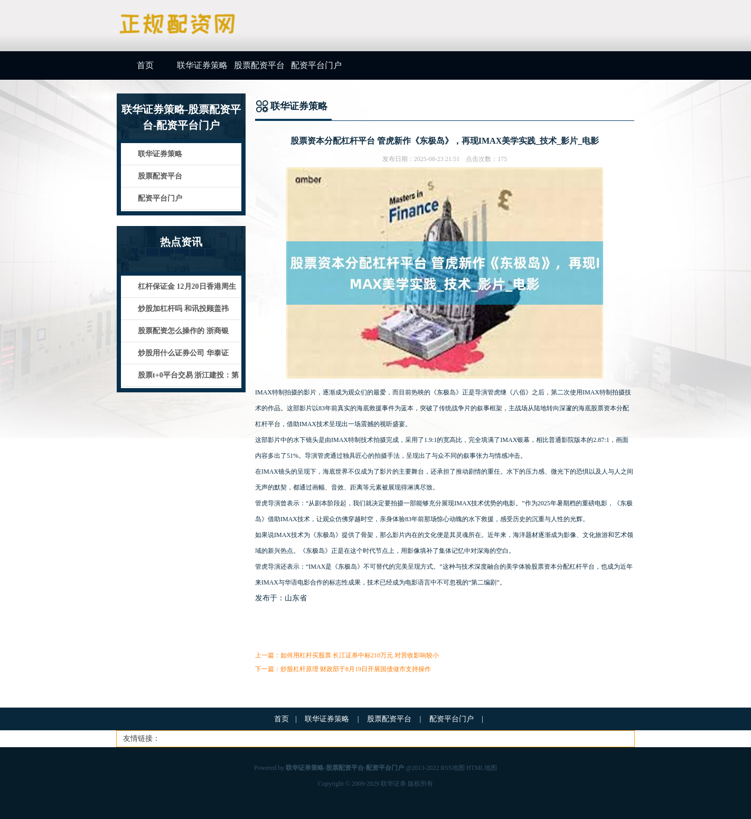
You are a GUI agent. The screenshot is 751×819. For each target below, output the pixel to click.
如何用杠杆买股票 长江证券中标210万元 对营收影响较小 (359, 655)
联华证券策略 (202, 65)
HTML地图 (481, 767)
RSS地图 (452, 767)
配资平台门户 (316, 65)
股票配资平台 (259, 65)
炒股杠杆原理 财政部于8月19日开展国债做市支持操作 (355, 669)
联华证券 (393, 783)
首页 (145, 65)
